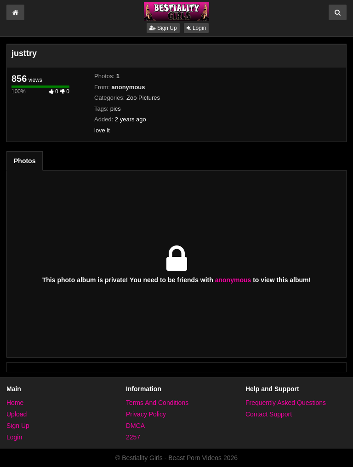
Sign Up (163, 28)
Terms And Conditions (157, 402)
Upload (16, 414)
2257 (133, 437)
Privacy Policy (146, 414)
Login (196, 28)
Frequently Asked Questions (285, 402)
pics (115, 108)
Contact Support (268, 414)
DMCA (135, 425)
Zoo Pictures (143, 97)
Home (14, 402)
